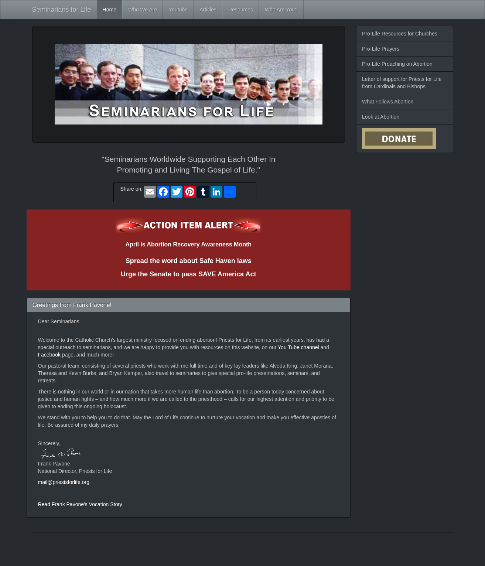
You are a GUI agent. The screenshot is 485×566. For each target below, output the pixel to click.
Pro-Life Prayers (380, 49)
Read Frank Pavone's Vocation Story (80, 504)
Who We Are (142, 10)
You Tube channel (299, 347)
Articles (207, 10)
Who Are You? (281, 10)
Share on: (130, 189)
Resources (240, 10)
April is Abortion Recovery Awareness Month (188, 244)
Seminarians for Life (61, 9)
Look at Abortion (380, 117)
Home (109, 10)
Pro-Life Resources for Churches (399, 34)
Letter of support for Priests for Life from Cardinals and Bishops (402, 82)
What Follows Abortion (387, 102)
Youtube (178, 10)
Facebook (50, 355)
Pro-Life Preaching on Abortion (397, 64)
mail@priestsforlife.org (63, 482)
